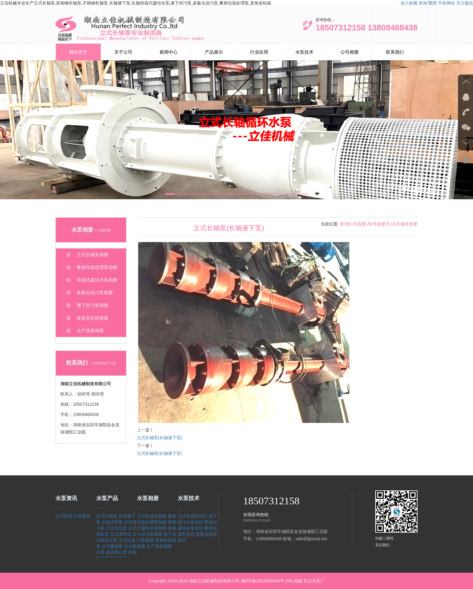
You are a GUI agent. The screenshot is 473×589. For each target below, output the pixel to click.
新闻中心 (169, 52)
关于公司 (123, 52)
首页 (344, 224)
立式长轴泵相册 (402, 224)
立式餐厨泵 (112, 546)
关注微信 (464, 3)
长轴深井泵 (112, 522)
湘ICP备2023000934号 (262, 580)
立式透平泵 (120, 534)
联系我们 (395, 52)
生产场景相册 (159, 546)
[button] (170, 194)
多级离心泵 (116, 552)
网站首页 (78, 52)
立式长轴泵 (106, 516)
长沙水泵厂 (314, 580)
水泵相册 (377, 224)
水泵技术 (304, 52)
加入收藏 (409, 3)
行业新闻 (82, 516)
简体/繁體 (428, 3)
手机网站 (446, 3)
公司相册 (350, 52)
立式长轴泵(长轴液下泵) (159, 437)
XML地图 (293, 580)
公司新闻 (64, 516)
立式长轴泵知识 (192, 516)
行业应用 (259, 52)
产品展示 (214, 52)
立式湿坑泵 (116, 528)
